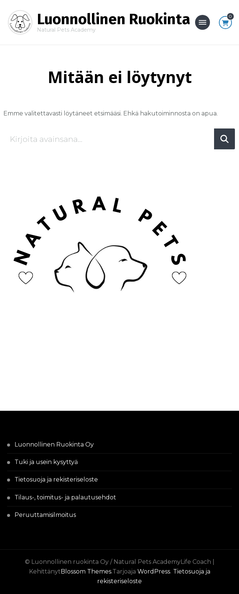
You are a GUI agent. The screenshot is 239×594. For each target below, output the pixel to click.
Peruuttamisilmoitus (45, 514)
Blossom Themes (86, 571)
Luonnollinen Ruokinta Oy (54, 444)
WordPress (153, 571)
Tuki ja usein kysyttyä (46, 462)
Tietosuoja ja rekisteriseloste (56, 479)
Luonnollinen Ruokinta (113, 19)
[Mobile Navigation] (202, 22)
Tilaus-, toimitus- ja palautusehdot (65, 497)
